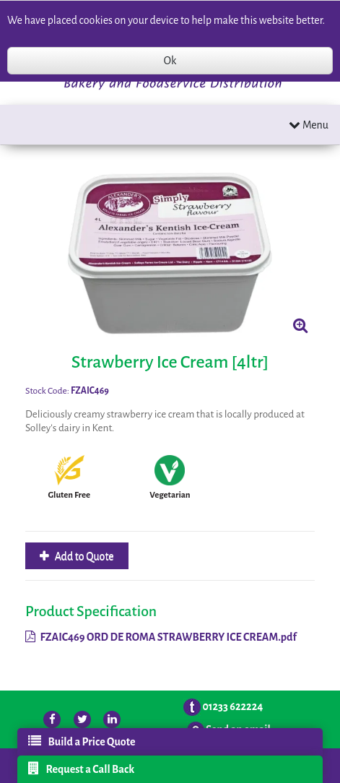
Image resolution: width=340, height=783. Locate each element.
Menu (308, 124)
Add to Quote (83, 556)
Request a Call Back (81, 768)
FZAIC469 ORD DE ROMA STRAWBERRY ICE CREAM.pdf (161, 637)
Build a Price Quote (82, 741)
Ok (170, 60)
